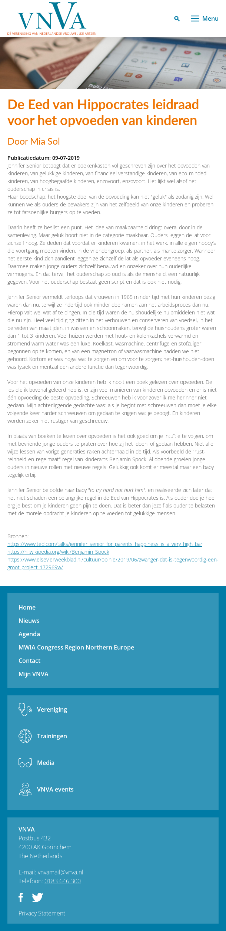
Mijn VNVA (34, 674)
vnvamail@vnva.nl (60, 872)
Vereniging (52, 709)
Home (27, 607)
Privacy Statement (42, 913)
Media (45, 763)
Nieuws (29, 621)
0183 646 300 (62, 881)
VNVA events (55, 789)
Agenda (29, 634)
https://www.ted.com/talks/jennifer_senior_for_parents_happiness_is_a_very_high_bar (104, 543)
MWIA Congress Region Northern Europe (76, 647)
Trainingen (52, 736)
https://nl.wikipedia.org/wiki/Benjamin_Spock (58, 551)
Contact (29, 661)
